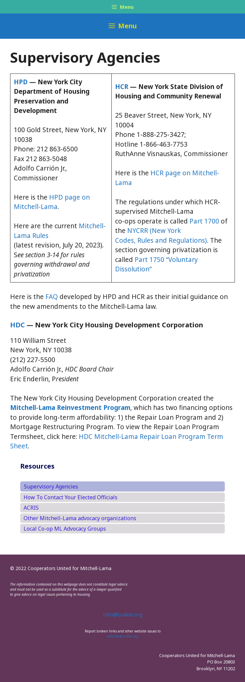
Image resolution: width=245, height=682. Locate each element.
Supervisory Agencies (51, 486)
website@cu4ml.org (122, 636)
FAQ (51, 296)
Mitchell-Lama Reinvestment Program (70, 407)
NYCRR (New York (154, 230)
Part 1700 (204, 221)
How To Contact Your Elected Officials (70, 497)
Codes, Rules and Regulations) (161, 240)
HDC (17, 324)
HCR (121, 86)
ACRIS (31, 507)
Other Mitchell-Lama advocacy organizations (80, 518)
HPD (21, 82)
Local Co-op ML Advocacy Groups (65, 528)
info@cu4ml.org (122, 614)
